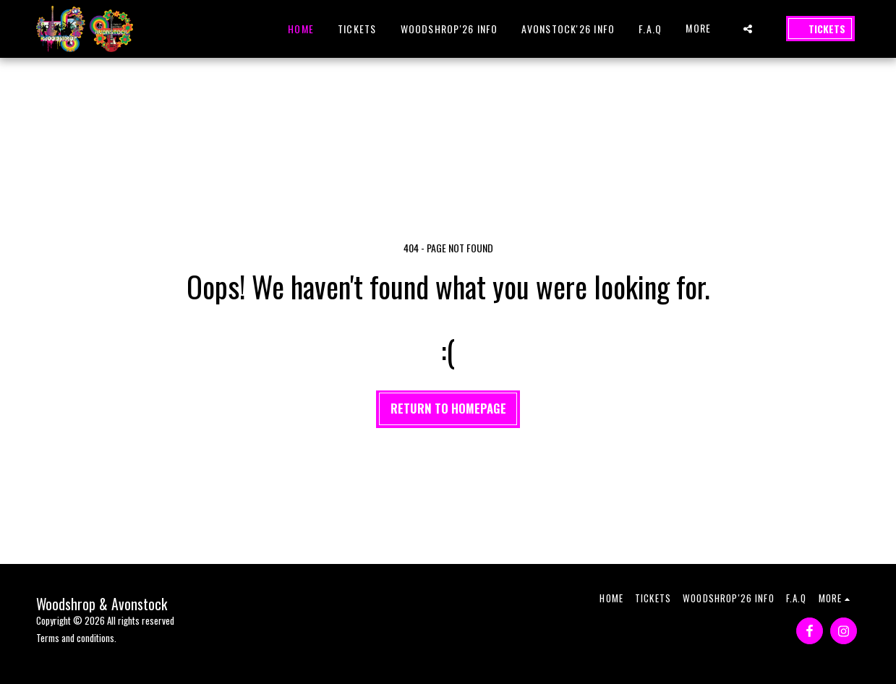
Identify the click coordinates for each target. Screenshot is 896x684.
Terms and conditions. (76, 637)
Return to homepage (448, 408)
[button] (748, 29)
